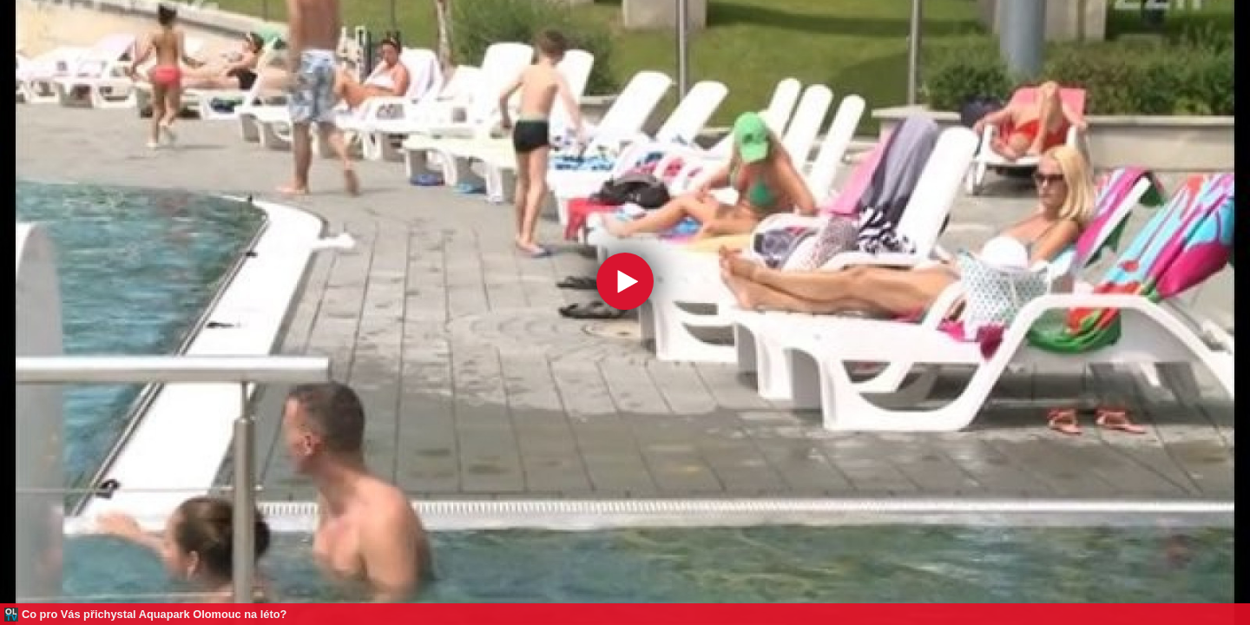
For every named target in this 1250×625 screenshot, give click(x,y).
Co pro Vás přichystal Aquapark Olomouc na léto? (154, 614)
